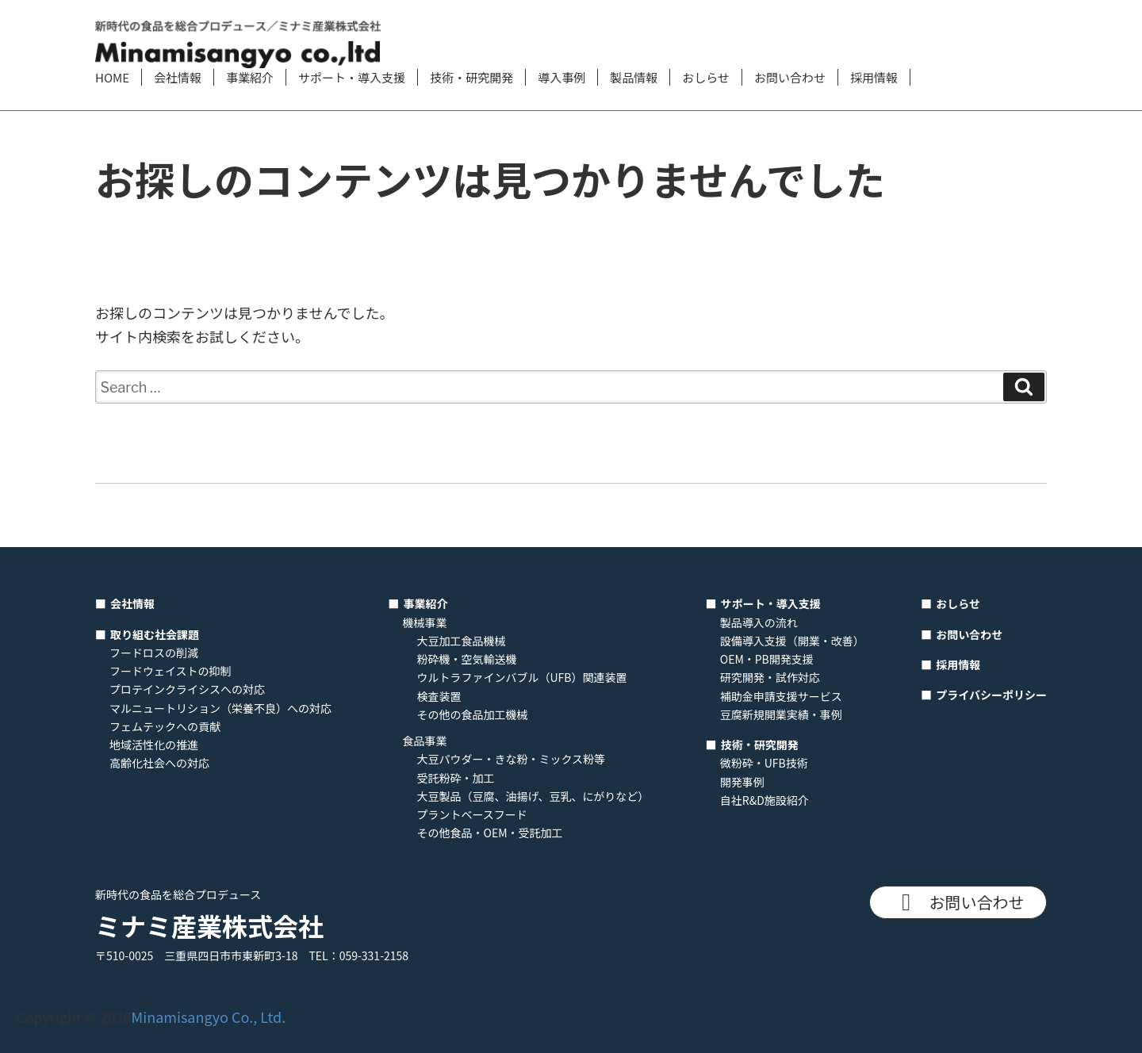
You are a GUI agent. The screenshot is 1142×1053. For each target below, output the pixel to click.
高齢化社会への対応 (159, 763)
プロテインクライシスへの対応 (187, 689)
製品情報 (633, 77)
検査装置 (439, 696)
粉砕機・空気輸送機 (467, 659)
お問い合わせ (790, 77)
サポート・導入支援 (351, 77)
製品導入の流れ (759, 622)
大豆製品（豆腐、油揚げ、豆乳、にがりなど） (533, 796)
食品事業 (425, 741)
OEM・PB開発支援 (767, 659)
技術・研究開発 (471, 77)
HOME (112, 77)
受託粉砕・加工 (456, 778)
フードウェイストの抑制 (170, 671)
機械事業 (425, 622)
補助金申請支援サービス (781, 696)
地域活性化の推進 (153, 744)
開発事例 (742, 782)
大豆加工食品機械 (461, 641)
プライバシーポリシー (991, 695)
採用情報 (874, 77)
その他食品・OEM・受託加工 (490, 832)
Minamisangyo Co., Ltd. (209, 1016)
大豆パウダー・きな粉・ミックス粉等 (511, 759)
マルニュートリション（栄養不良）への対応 (220, 708)
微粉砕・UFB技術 (764, 763)
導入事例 (561, 77)
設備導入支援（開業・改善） (792, 641)
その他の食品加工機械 (472, 714)
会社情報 (177, 77)
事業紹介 (250, 77)
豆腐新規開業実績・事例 (781, 714)
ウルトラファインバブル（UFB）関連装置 (522, 677)
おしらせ (706, 77)
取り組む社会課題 (154, 634)
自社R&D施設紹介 (764, 800)
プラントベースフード (472, 814)
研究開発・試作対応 (770, 677)
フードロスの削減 (153, 653)
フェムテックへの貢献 (164, 726)
